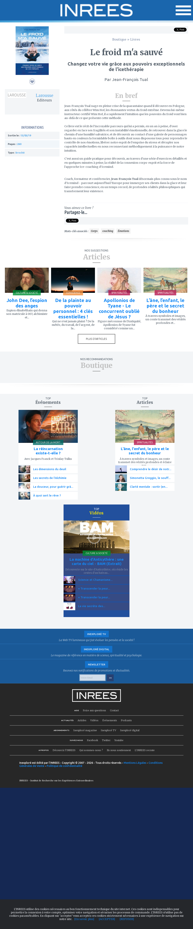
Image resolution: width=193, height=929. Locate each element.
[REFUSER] (127, 919)
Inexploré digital (129, 730)
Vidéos (94, 720)
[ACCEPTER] (107, 919)
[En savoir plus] (84, 919)
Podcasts (126, 720)
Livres (135, 39)
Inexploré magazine (85, 730)
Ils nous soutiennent (119, 750)
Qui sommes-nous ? (91, 750)
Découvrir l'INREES (64, 750)
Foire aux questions (94, 710)
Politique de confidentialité (64, 765)
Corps (94, 231)
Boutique (119, 39)
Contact (114, 710)
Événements (109, 720)
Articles (82, 720)
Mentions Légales (135, 762)
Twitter (106, 740)
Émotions (123, 231)
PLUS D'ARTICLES (96, 338)
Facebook (92, 740)
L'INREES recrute (145, 750)
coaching (107, 231)
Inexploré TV (108, 730)
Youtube (118, 740)
